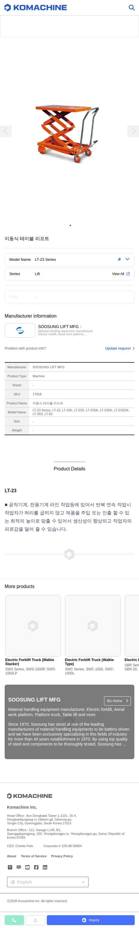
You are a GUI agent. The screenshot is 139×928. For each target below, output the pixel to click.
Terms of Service (34, 856)
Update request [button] (118, 348)
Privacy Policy (62, 856)
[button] (79, 259)
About (11, 856)
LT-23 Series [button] (45, 259)
